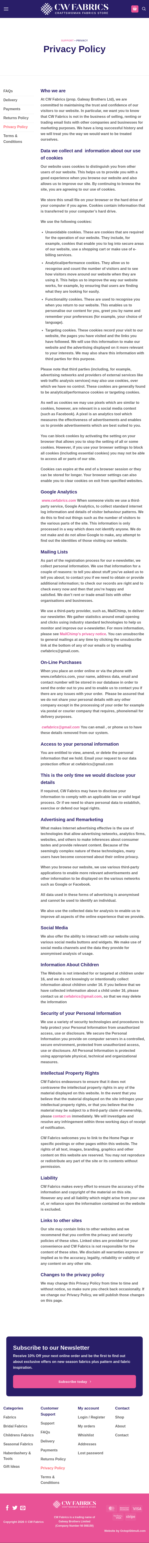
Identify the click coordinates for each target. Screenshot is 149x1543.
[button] (6, 8)
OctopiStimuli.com (133, 1530)
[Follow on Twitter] (15, 1508)
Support (67, 40)
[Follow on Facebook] (7, 1508)
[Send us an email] (22, 1508)
